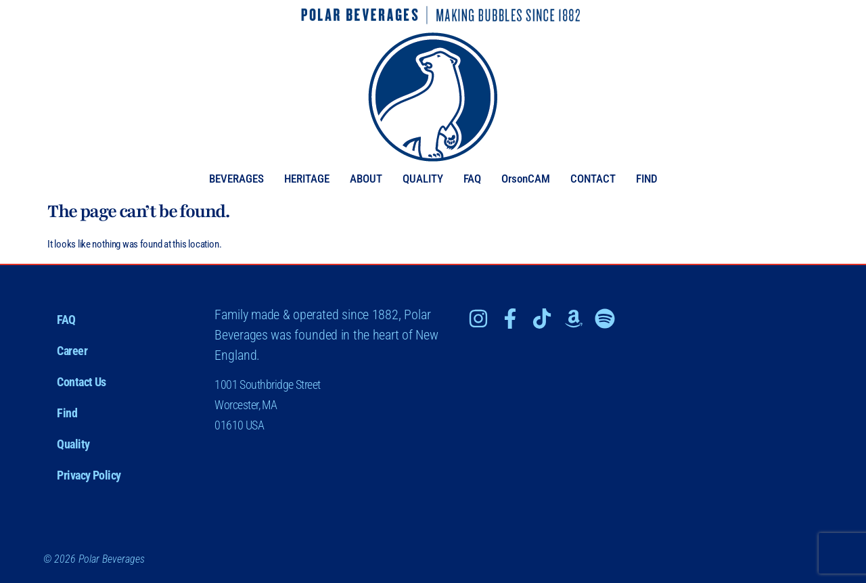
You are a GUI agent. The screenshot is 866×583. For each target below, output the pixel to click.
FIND (647, 179)
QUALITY (423, 179)
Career (72, 351)
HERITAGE (306, 179)
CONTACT (593, 179)
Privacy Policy (89, 475)
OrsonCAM (525, 179)
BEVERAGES (236, 179)
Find (67, 413)
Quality (73, 444)
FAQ (472, 179)
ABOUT (366, 179)
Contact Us (81, 382)
